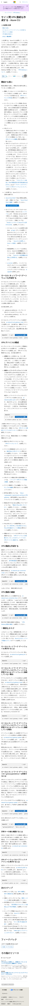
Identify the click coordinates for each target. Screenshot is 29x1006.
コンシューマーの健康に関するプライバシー (12, 1001)
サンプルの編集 (8, 487)
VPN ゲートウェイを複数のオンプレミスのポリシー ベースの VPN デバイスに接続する (15, 538)
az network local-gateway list (17, 654)
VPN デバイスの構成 (7, 32)
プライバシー (8, 999)
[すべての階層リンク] (2, 12)
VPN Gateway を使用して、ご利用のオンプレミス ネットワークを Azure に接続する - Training (14, 962)
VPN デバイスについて (11, 443)
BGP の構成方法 (8, 893)
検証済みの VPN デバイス (14, 451)
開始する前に (5, 28)
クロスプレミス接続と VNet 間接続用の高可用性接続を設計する (17, 182)
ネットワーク (8, 12)
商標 (8, 1004)
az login (13, 230)
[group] (14, 338)
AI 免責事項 (4, 997)
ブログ (21, 997)
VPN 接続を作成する (7, 34)
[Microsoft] (15, 2)
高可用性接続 (12, 560)
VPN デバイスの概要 (11, 139)
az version (10, 263)
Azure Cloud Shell (10, 198)
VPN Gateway (16, 12)
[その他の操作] (26, 12)
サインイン (25, 2)
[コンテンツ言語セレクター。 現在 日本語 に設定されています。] (4, 990)
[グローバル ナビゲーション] (1, 2)
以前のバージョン (13, 997)
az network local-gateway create (15, 322)
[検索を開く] (20, 2)
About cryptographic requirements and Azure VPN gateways (16, 495)
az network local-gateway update (12, 737)
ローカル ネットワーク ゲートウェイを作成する (14, 30)
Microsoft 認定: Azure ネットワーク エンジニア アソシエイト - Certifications (14, 973)
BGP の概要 (21, 891)
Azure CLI (16, 913)
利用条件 (3, 1004)
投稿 (2, 999)
